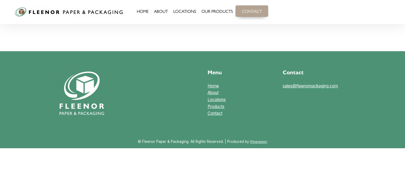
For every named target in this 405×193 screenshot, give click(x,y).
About (213, 92)
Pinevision (258, 141)
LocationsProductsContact (217, 106)
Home (213, 85)
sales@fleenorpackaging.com (311, 85)
